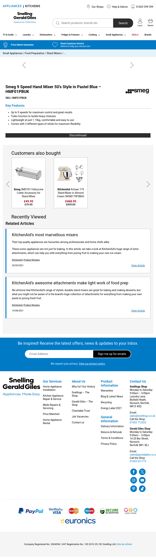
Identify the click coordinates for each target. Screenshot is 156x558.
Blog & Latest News (112, 397)
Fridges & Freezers (70, 36)
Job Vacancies (80, 417)
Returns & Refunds (111, 433)
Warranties (107, 391)
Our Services (52, 383)
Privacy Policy (109, 445)
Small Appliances (114, 36)
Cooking (93, 36)
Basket (150, 22)
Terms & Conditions (112, 439)
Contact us (78, 423)
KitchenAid (17, 261)
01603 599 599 (142, 6)
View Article (138, 266)
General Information (109, 420)
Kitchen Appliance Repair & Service (53, 399)
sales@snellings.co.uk (142, 417)
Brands (147, 36)
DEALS (135, 36)
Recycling (106, 403)
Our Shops (95, 6)
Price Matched (51, 415)
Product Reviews (31, 261)
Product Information (109, 385)
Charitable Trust (81, 412)
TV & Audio (8, 36)
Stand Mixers (54, 54)
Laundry (27, 36)
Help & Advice (117, 6)
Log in (140, 22)
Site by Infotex (124, 545)
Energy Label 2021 (111, 409)
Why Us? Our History (83, 387)
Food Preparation (34, 54)
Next (149, 186)
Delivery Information (112, 427)
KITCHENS (32, 6)
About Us (78, 383)
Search (118, 23)
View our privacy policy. (92, 365)
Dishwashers (46, 36)
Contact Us (138, 383)
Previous (7, 186)
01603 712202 (138, 423)
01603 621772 (138, 462)
